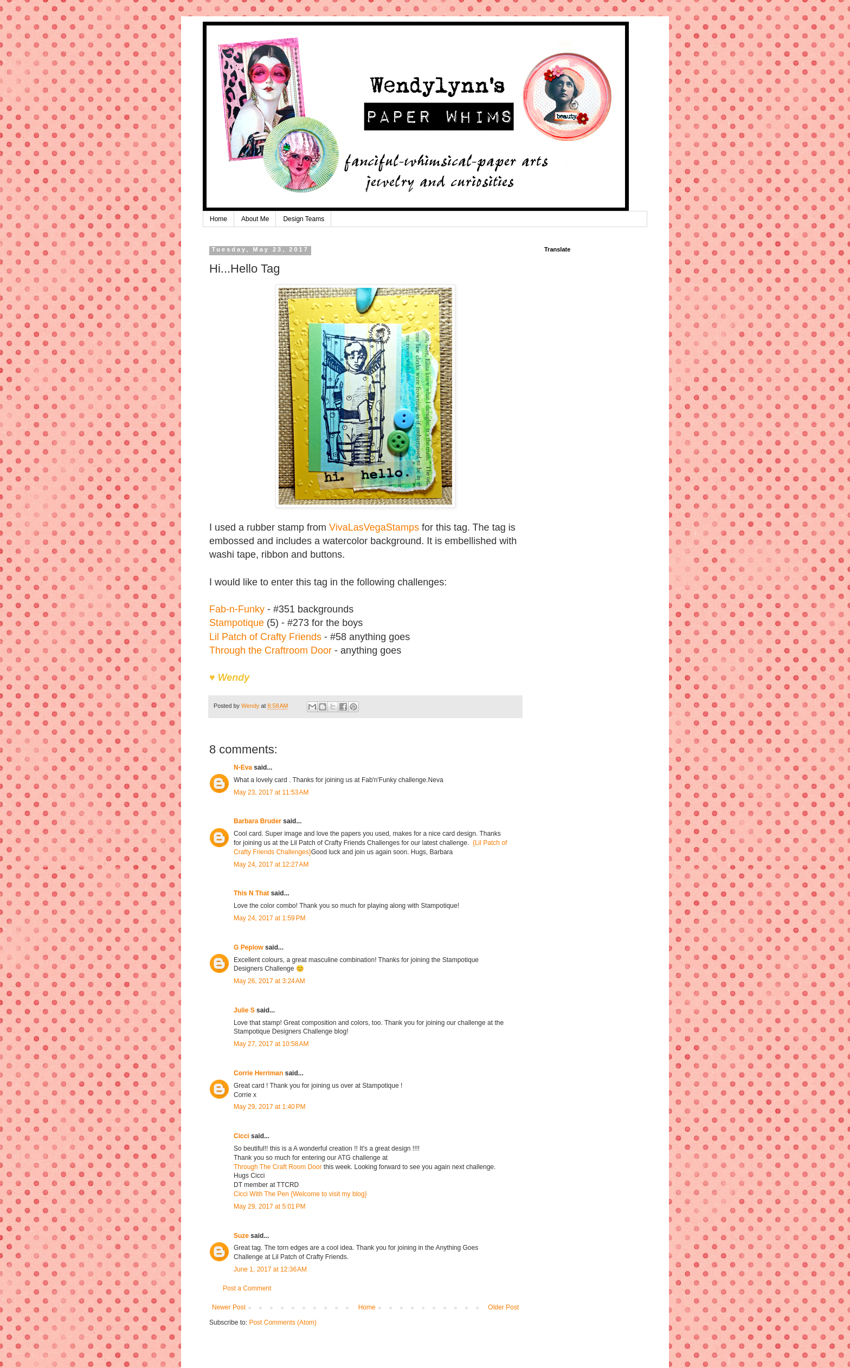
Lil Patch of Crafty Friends (265, 636)
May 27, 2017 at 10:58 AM (271, 1044)
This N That (251, 893)
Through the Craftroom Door (270, 650)
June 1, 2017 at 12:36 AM (270, 1269)
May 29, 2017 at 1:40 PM (269, 1107)
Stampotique (236, 622)
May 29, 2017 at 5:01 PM (269, 1206)
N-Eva (243, 767)
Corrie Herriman (258, 1073)
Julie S (244, 1010)
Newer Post (229, 1307)
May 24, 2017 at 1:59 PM (269, 918)
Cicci (241, 1136)
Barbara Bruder (257, 821)
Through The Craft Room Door (278, 1167)
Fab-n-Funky (237, 609)
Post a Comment (247, 1288)
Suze (241, 1236)
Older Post (503, 1307)
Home (218, 219)
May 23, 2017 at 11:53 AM (271, 792)
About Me (255, 219)
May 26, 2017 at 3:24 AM (269, 981)
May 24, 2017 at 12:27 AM (271, 864)
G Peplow (248, 947)
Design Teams (303, 219)
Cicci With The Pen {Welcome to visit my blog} (300, 1194)
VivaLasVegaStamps (374, 527)
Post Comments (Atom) (283, 1322)
